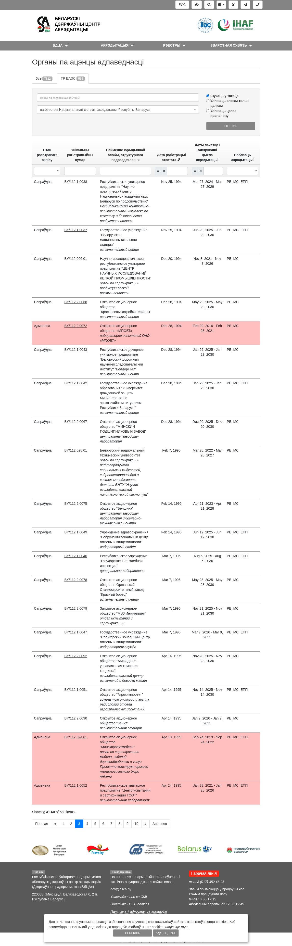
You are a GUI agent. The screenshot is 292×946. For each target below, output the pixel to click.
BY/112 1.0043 (75, 350)
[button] (221, 4)
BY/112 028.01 (75, 450)
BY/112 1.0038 (75, 182)
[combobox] (118, 109)
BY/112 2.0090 (75, 718)
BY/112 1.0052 (75, 785)
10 (137, 824)
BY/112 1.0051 (75, 690)
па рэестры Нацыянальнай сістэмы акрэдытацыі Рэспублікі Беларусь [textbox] (95, 110)
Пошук (230, 126)
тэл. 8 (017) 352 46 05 (206, 882)
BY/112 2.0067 (75, 422)
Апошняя (159, 824)
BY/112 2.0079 (75, 608)
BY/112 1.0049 (75, 532)
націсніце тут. (177, 927)
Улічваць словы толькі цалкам (229, 103)
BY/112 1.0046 (75, 556)
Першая (41, 824)
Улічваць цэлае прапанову (223, 113)
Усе (44, 78)
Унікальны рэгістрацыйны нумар (80, 155)
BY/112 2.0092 (75, 656)
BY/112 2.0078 (75, 580)
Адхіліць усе (166, 933)
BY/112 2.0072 (75, 326)
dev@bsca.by (120, 889)
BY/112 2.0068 (75, 302)
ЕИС (182, 5)
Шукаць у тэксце (224, 96)
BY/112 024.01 (75, 737)
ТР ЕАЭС (73, 78)
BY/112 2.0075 (75, 503)
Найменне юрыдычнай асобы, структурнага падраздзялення (125, 155)
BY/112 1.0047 (75, 632)
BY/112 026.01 (75, 259)
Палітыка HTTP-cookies (129, 904)
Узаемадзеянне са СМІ (128, 897)
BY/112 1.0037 (75, 230)
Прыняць (132, 933)
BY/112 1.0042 (75, 383)
